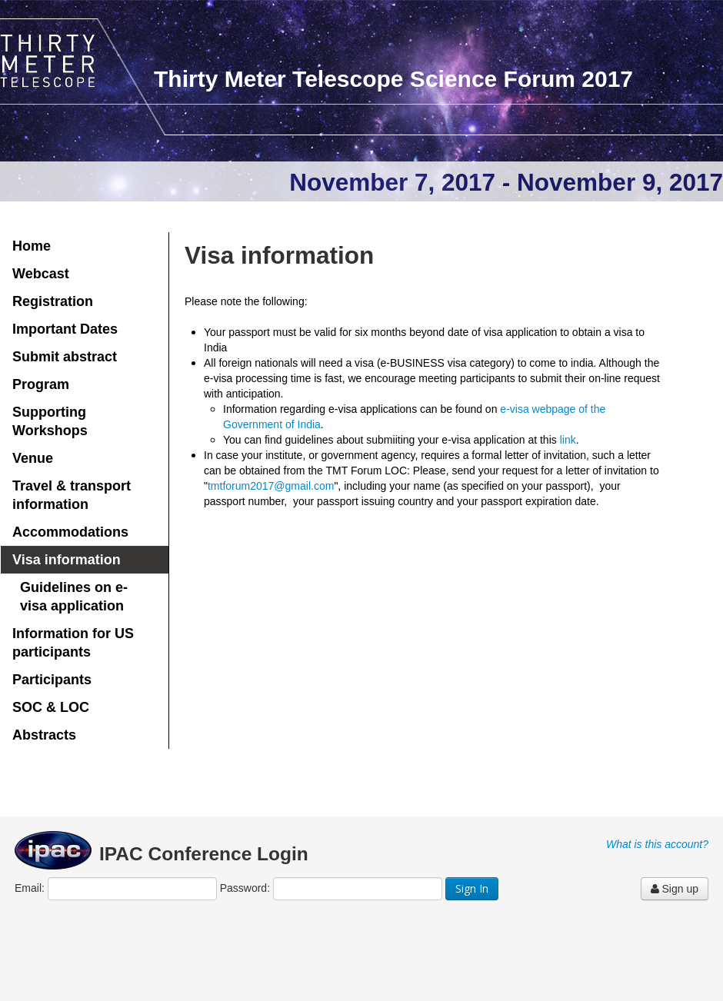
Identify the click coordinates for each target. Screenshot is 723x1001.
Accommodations (70, 532)
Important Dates (65, 329)
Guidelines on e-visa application (74, 597)
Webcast (40, 273)
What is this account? (657, 844)
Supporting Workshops (50, 421)
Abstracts (44, 735)
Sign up (674, 889)
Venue (32, 458)
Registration (52, 301)
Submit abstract (64, 356)
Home (31, 246)
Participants (52, 679)
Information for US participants (73, 643)
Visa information (66, 559)
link (568, 440)
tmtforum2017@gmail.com (271, 486)
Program (40, 384)
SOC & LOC (50, 707)
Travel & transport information (71, 495)
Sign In (471, 888)
